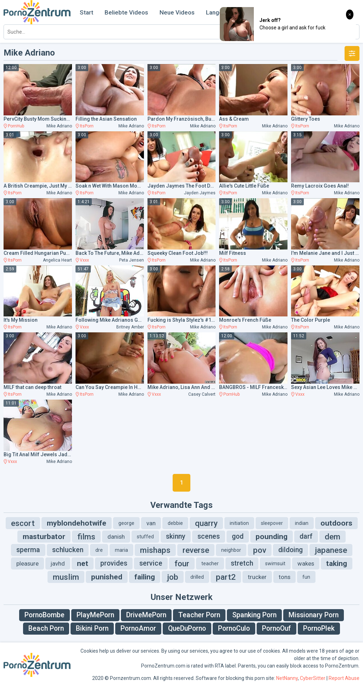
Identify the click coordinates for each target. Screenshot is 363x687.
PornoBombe (44, 615)
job (172, 577)
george (126, 523)
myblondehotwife (76, 523)
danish (116, 536)
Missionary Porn (314, 615)
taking (336, 563)
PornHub (16, 126)
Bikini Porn (92, 628)
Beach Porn (46, 628)
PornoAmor (138, 628)
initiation (239, 523)
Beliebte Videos (126, 12)
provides (113, 563)
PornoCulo (234, 628)
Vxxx (84, 260)
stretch (242, 563)
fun (306, 577)
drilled (197, 577)
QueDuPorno (187, 628)
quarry (206, 523)
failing (144, 577)
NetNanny (287, 678)
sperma (28, 550)
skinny (175, 536)
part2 (226, 577)
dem (332, 536)
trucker (257, 576)
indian (301, 523)
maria (121, 550)
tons (284, 576)
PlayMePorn (95, 615)
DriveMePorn (146, 615)
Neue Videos (177, 12)
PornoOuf (276, 628)
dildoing (290, 550)
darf (306, 536)
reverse (196, 550)
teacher (210, 563)
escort (23, 523)
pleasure (27, 563)
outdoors (336, 523)
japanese (331, 550)
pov (259, 550)
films (86, 536)
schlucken (67, 550)
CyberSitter (312, 678)
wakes (305, 563)
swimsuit (275, 563)
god (238, 536)
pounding (271, 536)
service (150, 563)
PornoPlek (319, 628)
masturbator (44, 536)
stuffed (145, 536)
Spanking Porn (254, 615)
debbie (175, 523)
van (151, 523)
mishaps (155, 550)
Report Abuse (344, 678)
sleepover (272, 523)
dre (99, 550)
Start (86, 12)
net (82, 563)
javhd (58, 563)
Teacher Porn (199, 615)
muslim (66, 577)
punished (106, 577)
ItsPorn (87, 126)
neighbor (231, 550)
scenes (208, 536)
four (181, 563)
